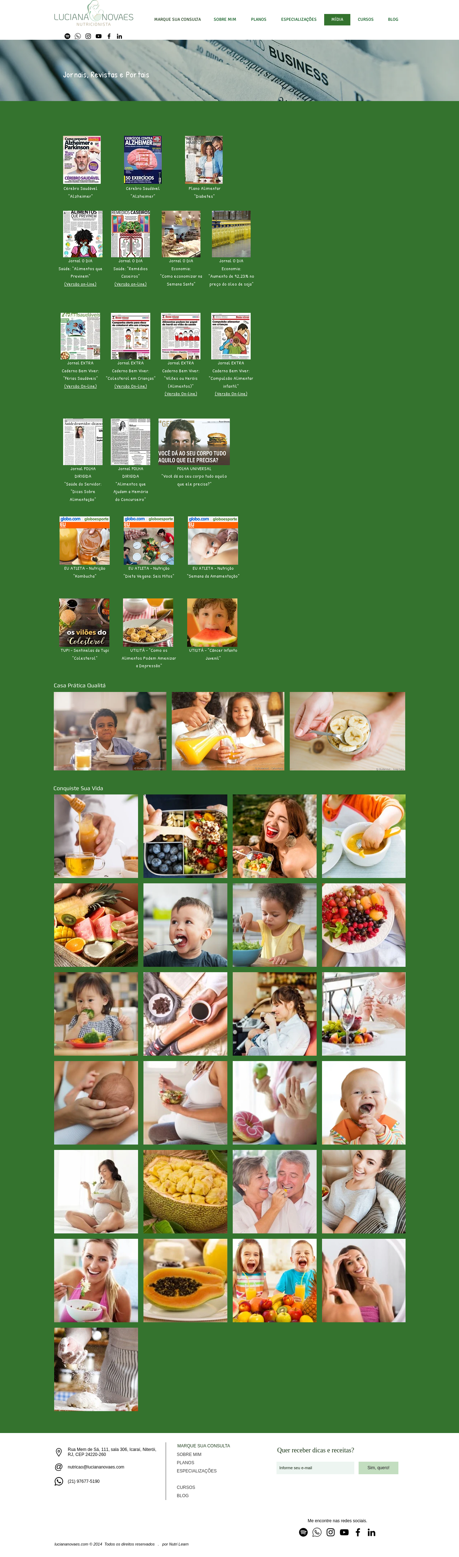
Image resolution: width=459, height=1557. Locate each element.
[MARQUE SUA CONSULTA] (177, 20)
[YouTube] (98, 36)
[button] (299, 19)
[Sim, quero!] (378, 1468)
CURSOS (186, 1487)
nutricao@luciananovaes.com (96, 1467)
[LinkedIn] (119, 36)
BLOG (183, 1495)
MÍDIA (183, 1479)
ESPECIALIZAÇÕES (197, 1471)
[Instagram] (88, 36)
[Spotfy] (67, 36)
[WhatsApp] (77, 36)
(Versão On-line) (80, 386)
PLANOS (185, 1462)
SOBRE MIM (189, 1454)
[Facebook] (109, 36)
